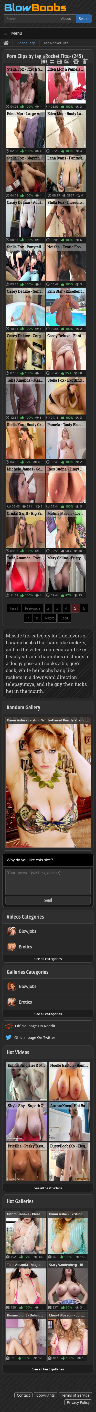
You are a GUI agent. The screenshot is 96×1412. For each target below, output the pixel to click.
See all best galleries (48, 1369)
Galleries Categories (27, 971)
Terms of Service (75, 1395)
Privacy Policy (78, 1402)
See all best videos (48, 1188)
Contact (23, 1395)
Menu (16, 33)
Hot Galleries (20, 1201)
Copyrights (45, 1395)
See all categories (48, 959)
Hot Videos (18, 1052)
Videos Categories (25, 916)
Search (84, 18)
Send (48, 900)
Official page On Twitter (34, 1037)
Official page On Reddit (35, 1025)
